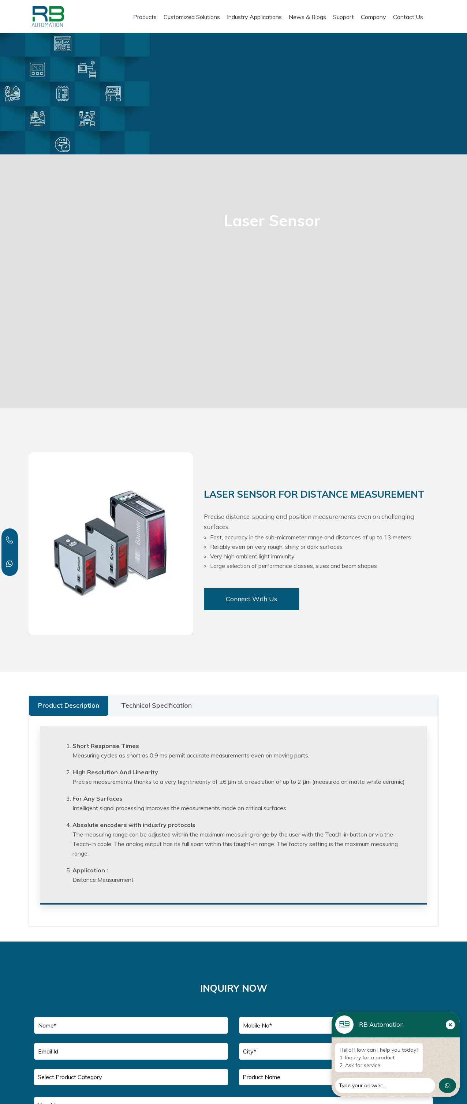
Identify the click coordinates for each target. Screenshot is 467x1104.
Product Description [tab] (68, 705)
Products (145, 16)
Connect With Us (251, 599)
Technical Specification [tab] (156, 705)
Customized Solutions (192, 16)
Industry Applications (254, 16)
